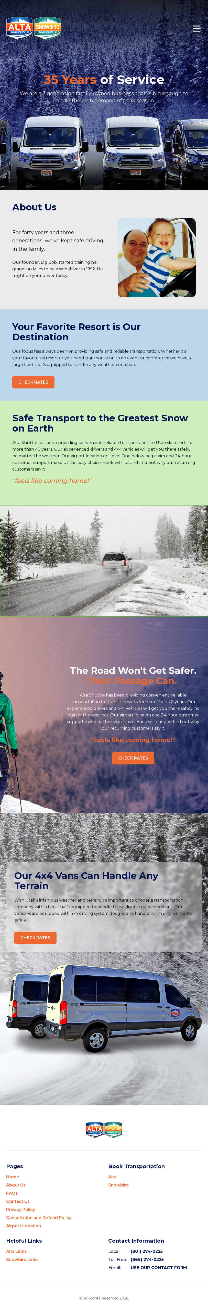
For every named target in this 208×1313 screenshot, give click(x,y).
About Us (16, 1185)
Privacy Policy (20, 1209)
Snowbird (118, 1185)
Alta (112, 1177)
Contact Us (18, 1201)
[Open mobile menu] (197, 28)
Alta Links (16, 1251)
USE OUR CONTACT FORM (159, 1267)
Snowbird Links (22, 1259)
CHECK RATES (33, 382)
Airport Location (23, 1225)
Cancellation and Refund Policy (38, 1217)
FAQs (12, 1193)
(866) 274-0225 (147, 1259)
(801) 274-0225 (147, 1251)
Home (12, 1177)
